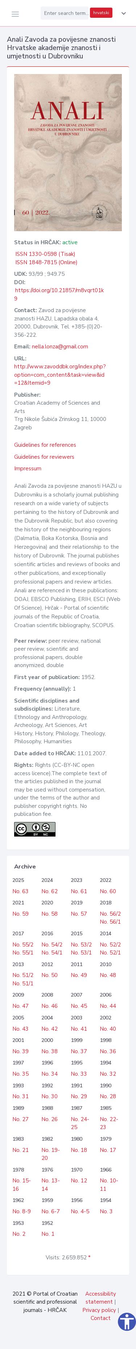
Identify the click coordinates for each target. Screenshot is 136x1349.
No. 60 (108, 891)
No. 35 (20, 1074)
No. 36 (108, 1051)
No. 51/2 (22, 975)
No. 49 (79, 975)
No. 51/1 (22, 983)
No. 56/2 (110, 913)
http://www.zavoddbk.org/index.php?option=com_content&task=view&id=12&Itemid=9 (60, 375)
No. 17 (108, 1150)
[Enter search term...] (64, 13)
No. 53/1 (81, 952)
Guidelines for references (45, 445)
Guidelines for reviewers (44, 457)
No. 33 (79, 1074)
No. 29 (79, 1096)
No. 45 (79, 1006)
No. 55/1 (22, 952)
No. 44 (108, 1006)
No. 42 (49, 1029)
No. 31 (20, 1096)
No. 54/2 (51, 944)
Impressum (27, 468)
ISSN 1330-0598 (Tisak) (45, 254)
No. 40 (108, 1029)
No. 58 (49, 913)
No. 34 (49, 1074)
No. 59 (20, 913)
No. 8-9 (21, 1211)
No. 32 (108, 1074)
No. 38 (49, 1051)
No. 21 (20, 1150)
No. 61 (79, 891)
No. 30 (49, 1096)
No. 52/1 (110, 952)
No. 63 (20, 891)
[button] (122, 13)
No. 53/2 (81, 944)
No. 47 (20, 1006)
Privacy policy (99, 1310)
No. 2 (18, 1234)
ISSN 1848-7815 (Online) (46, 262)
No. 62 (49, 891)
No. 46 (49, 1006)
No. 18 (79, 1150)
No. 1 (47, 1234)
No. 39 (20, 1051)
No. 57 (79, 913)
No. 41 (79, 1029)
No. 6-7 (50, 1211)
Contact (101, 1318)
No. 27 (20, 1119)
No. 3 (106, 1211)
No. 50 (49, 975)
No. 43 (20, 1029)
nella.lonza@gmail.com (60, 346)
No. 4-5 (80, 1211)
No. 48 (108, 975)
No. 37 (79, 1051)
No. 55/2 (22, 944)
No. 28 (108, 1096)
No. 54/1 (51, 952)
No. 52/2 (110, 944)
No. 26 (49, 1119)
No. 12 (79, 1180)
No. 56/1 (110, 921)
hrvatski (101, 13)
